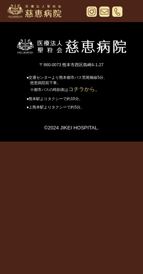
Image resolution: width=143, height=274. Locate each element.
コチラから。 (84, 89)
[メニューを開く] (130, 12)
